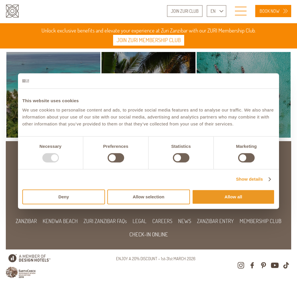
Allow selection (148, 196)
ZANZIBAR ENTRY (215, 221)
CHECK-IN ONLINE (148, 234)
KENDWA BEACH (60, 221)
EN (213, 11)
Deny (63, 196)
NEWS (184, 221)
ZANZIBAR (26, 221)
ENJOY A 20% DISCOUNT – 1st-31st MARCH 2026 (155, 258)
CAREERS (162, 221)
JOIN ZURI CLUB (185, 11)
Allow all (233, 196)
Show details (249, 179)
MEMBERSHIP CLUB (260, 221)
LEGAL (139, 221)
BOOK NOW (270, 11)
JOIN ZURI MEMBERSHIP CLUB (149, 40)
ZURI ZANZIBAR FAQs (105, 221)
